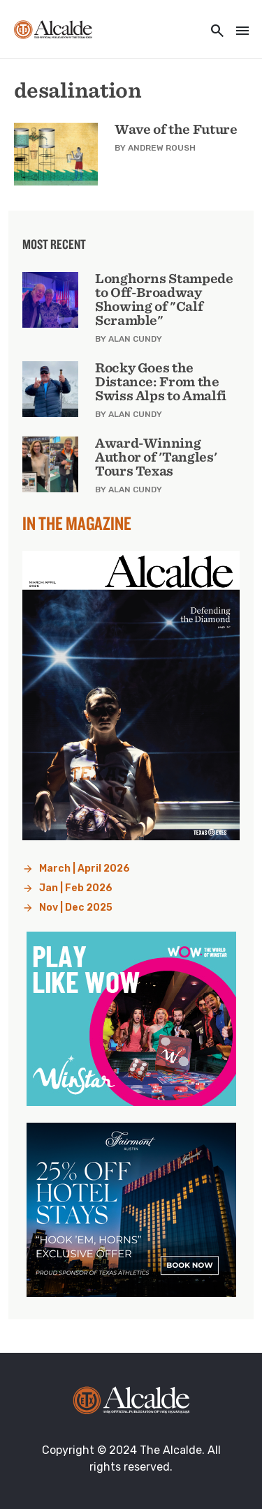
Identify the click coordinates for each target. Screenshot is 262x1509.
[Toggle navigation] (238, 32)
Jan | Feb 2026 (75, 888)
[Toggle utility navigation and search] (213, 32)
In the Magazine (76, 523)
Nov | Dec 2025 (75, 907)
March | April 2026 (84, 868)
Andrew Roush (162, 148)
